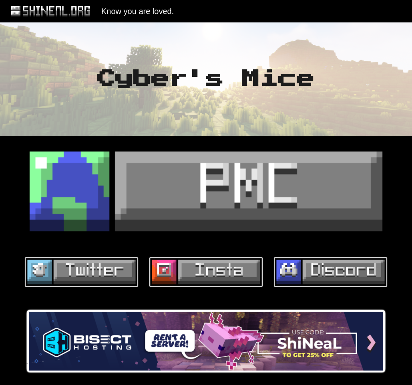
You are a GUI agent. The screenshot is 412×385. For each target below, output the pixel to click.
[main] (206, 79)
